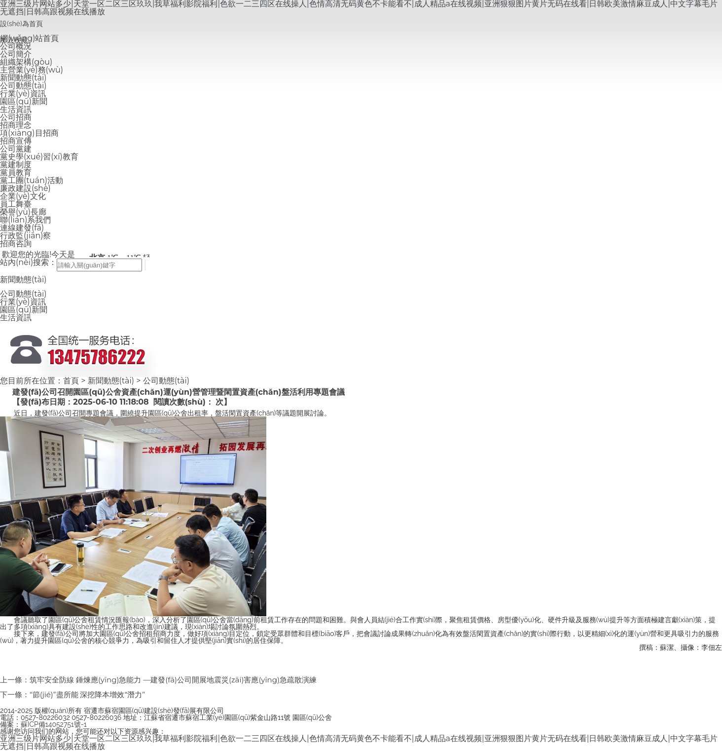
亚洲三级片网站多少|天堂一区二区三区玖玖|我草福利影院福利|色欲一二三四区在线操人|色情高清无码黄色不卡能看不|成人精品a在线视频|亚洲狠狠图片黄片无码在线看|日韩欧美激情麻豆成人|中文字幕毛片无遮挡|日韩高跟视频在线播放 (359, 742)
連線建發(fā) (22, 227)
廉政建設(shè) (25, 188)
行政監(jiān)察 (25, 235)
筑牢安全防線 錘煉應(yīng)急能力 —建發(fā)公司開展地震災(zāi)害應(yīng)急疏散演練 (173, 679)
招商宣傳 (16, 141)
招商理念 (16, 125)
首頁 (71, 380)
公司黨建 (16, 148)
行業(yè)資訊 (23, 93)
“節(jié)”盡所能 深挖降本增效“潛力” (87, 694)
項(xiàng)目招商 (29, 133)
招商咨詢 (16, 243)
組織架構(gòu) (26, 62)
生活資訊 (16, 109)
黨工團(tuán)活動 (31, 180)
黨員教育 (16, 172)
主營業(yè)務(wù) (31, 70)
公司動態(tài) (23, 85)
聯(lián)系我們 (25, 220)
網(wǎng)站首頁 (29, 38)
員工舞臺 (16, 204)
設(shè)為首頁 (21, 24)
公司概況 (16, 46)
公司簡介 (16, 54)
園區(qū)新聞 (23, 101)
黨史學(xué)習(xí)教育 (39, 156)
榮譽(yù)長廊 (23, 212)
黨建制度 (16, 164)
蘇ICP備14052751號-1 (54, 724)
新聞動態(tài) (23, 77)
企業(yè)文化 (23, 196)
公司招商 (16, 117)
